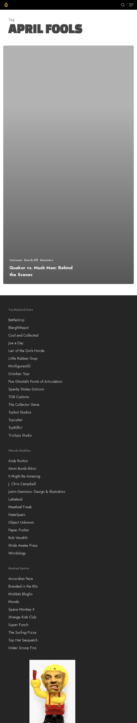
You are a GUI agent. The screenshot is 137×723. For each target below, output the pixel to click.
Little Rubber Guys (23, 358)
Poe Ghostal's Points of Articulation (35, 381)
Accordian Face (20, 578)
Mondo (13, 601)
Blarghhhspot (18, 327)
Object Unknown (21, 522)
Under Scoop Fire (22, 648)
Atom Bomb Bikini (22, 468)
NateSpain (16, 514)
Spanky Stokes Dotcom (26, 389)
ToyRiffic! (15, 427)
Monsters (46, 260)
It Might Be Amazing (24, 476)
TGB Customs (18, 397)
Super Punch (18, 624)
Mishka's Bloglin (20, 594)
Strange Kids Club (22, 617)
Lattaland (15, 499)
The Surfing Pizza (22, 632)
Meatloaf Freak (20, 507)
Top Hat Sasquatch (23, 640)
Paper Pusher (18, 530)
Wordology (17, 553)
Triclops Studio (20, 435)
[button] (131, 5)
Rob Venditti (18, 537)
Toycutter (15, 420)
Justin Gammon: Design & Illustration (36, 491)
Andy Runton (18, 461)
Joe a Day (15, 343)
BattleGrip (16, 320)
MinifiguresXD (19, 366)
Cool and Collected (23, 335)
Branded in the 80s (23, 586)
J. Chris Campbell (22, 484)
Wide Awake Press (23, 545)
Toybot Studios (19, 412)
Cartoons (15, 260)
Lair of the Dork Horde (26, 350)
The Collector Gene (23, 404)
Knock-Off (31, 260)
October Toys (18, 373)
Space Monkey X (21, 609)
